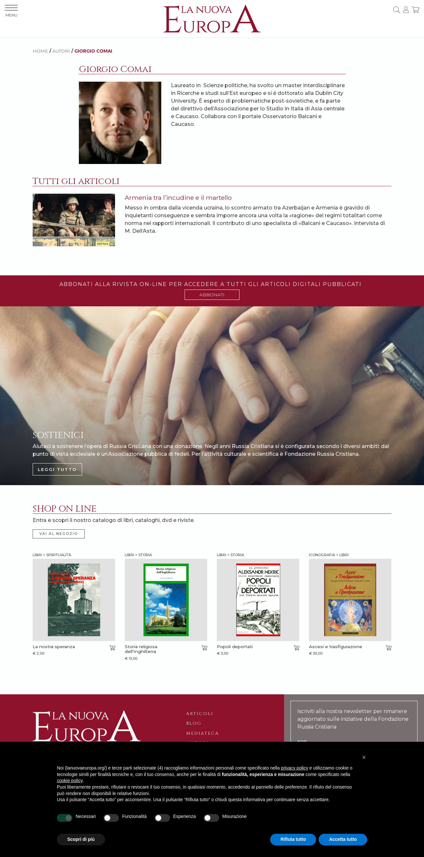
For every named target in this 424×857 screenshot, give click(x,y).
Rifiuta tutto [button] (293, 839)
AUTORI (61, 51)
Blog (193, 723)
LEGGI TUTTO (57, 469)
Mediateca (202, 733)
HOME (40, 51)
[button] (364, 757)
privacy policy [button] (294, 767)
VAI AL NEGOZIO (58, 534)
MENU (11, 11)
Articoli (199, 714)
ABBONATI (212, 294)
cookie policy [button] (69, 780)
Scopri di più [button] (81, 839)
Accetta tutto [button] (343, 839)
